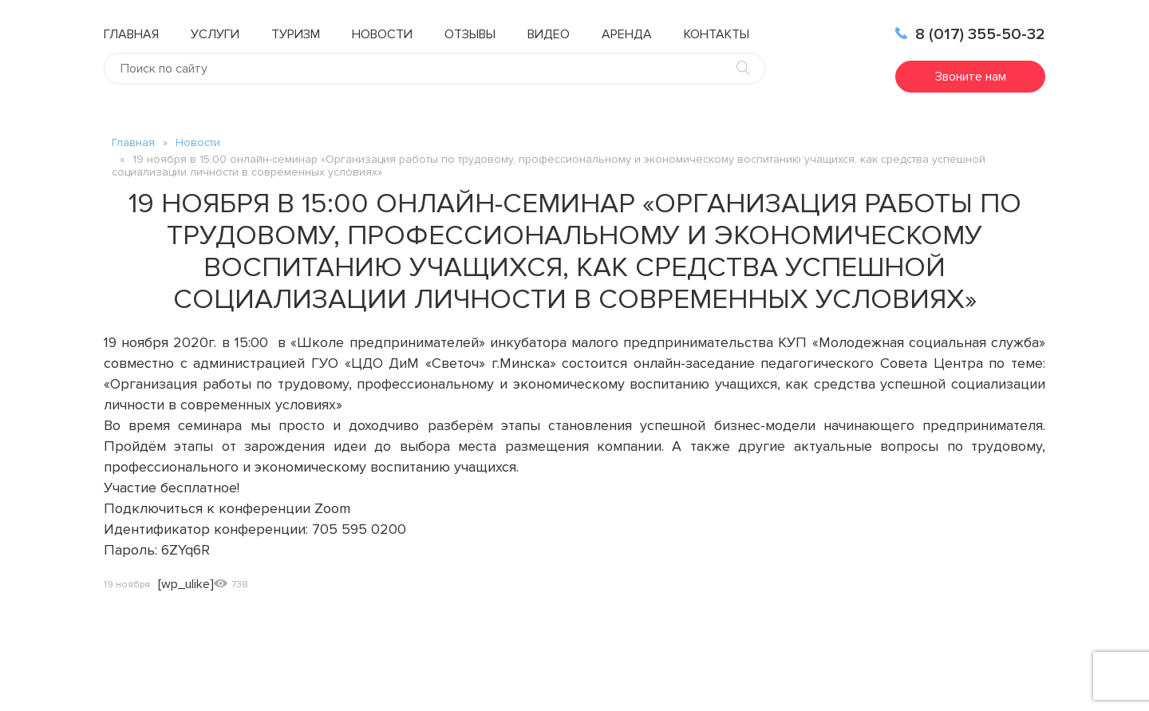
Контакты (716, 34)
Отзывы (470, 34)
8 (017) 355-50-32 (970, 34)
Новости (382, 34)
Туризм (295, 34)
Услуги (215, 34)
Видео (548, 34)
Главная (131, 34)
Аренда (627, 34)
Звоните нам (970, 77)
